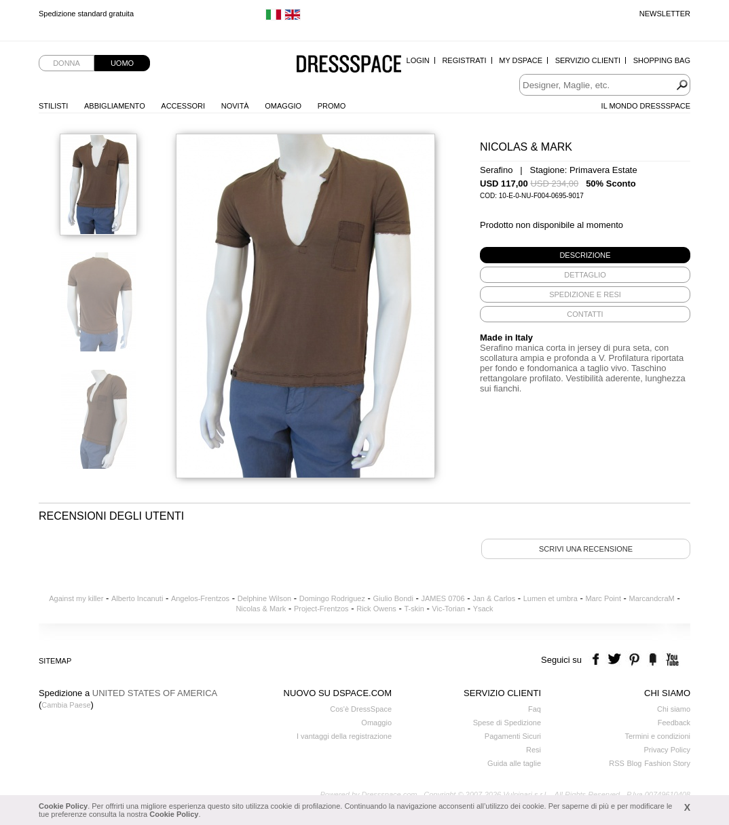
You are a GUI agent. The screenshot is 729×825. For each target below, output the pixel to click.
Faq (534, 709)
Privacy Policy (667, 750)
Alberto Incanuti (137, 598)
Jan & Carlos (493, 598)
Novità (235, 106)
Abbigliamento (114, 106)
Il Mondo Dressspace (645, 106)
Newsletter (664, 13)
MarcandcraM (652, 598)
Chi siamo (673, 709)
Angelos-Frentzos (200, 598)
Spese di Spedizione (507, 722)
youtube (671, 660)
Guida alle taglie (514, 763)
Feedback (674, 722)
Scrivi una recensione (586, 549)
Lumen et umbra (550, 598)
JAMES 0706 (442, 598)
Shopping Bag (661, 60)
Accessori (183, 106)
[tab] (585, 255)
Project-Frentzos (321, 609)
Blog (634, 763)
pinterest (634, 660)
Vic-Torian (448, 609)
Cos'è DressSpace (361, 709)
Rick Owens (376, 609)
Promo (332, 106)
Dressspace (349, 65)
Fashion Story (667, 763)
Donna (66, 63)
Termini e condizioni (657, 736)
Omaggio (283, 106)
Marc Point (603, 598)
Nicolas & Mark (261, 609)
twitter (616, 660)
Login (418, 60)
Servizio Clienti (587, 60)
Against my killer (76, 598)
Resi (533, 750)
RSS (616, 763)
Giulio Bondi (393, 598)
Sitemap (55, 661)
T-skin (414, 609)
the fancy (652, 660)
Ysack (483, 609)
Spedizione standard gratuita (86, 13)
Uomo (122, 63)
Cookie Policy (63, 806)
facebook (597, 660)
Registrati (464, 60)
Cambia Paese (65, 705)
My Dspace (520, 60)
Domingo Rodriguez (332, 598)
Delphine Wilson (264, 598)
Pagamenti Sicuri (513, 736)
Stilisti (53, 106)
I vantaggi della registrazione (344, 736)
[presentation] (585, 255)
